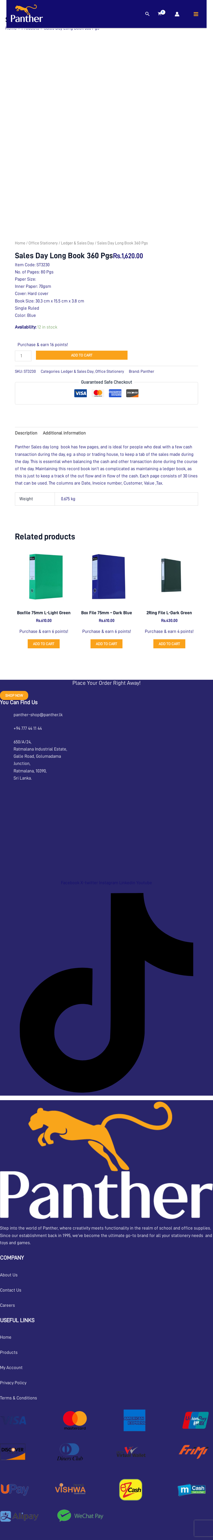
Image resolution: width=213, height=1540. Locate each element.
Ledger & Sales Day (77, 243)
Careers (7, 1305)
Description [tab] (26, 433)
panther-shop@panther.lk (38, 714)
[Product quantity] (23, 356)
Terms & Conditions (18, 1398)
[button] (147, 14)
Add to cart (81, 355)
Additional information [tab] (64, 433)
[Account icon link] (177, 14)
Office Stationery (43, 243)
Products (9, 1352)
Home (20, 243)
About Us (9, 1275)
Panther (147, 371)
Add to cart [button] (43, 644)
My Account (11, 1367)
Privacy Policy (13, 1383)
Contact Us (10, 1290)
